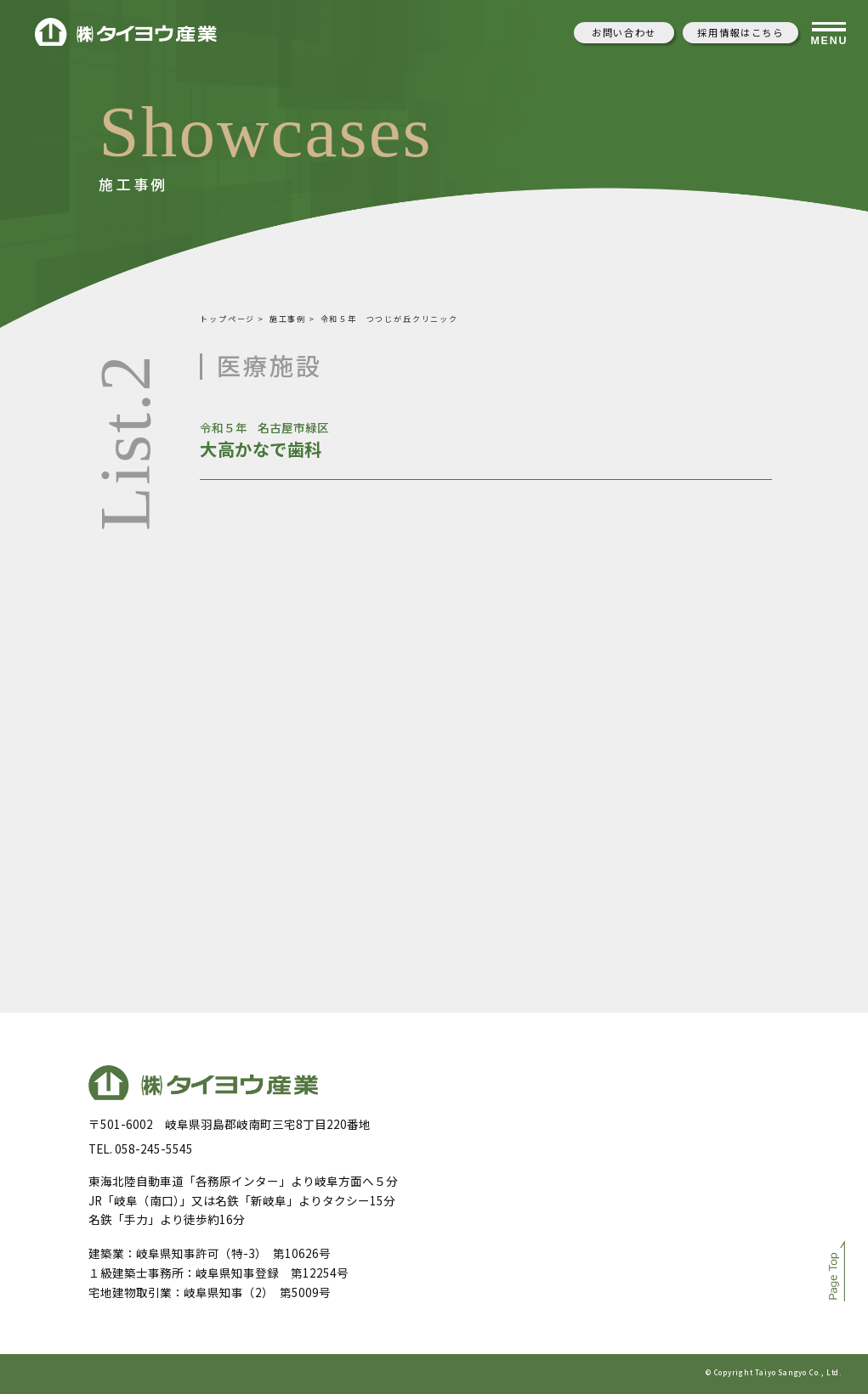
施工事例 (287, 319)
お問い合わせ (624, 32)
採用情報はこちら (740, 32)
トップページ (227, 319)
